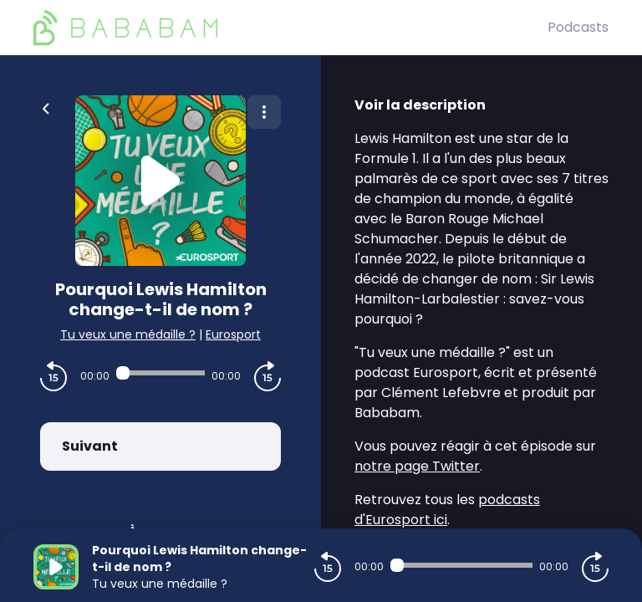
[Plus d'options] (264, 112)
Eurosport (233, 334)
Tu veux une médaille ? (128, 334)
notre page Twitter (417, 466)
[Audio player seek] (160, 373)
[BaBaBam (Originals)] (290, 27)
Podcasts (578, 27)
